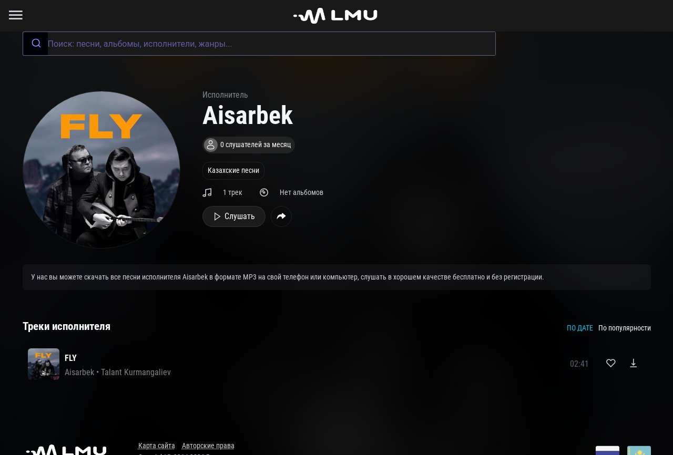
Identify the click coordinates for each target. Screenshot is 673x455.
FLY (71, 358)
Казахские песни (233, 170)
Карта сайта (156, 445)
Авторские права (208, 445)
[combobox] (259, 44)
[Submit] (35, 43)
